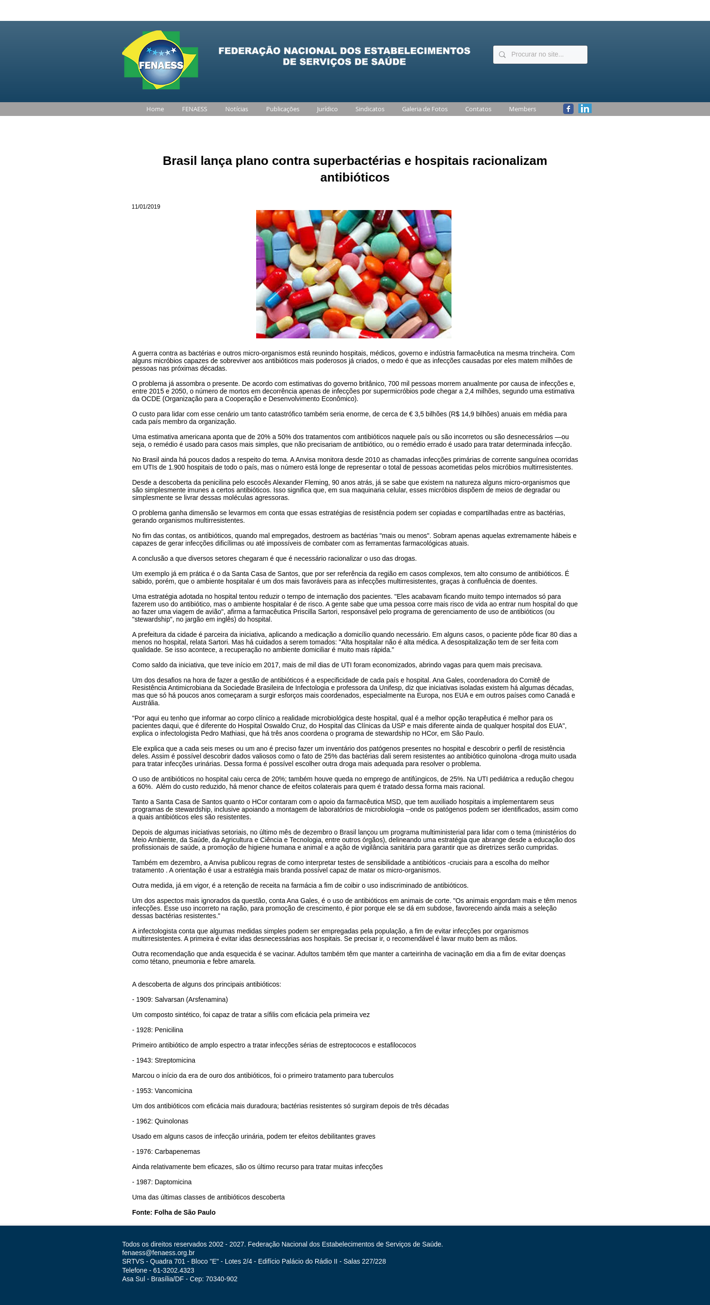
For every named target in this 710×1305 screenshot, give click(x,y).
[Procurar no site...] (539, 55)
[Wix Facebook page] (568, 109)
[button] (192, 109)
